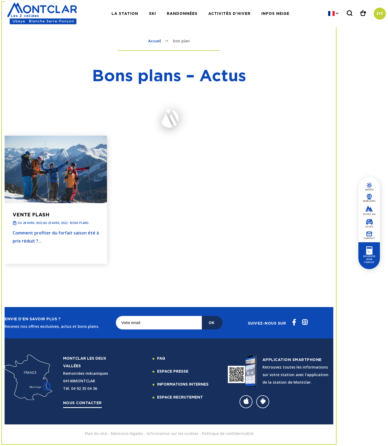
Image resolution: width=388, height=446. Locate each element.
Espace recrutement (180, 397)
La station (125, 13)
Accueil (154, 40)
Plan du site (96, 433)
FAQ (161, 358)
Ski (152, 13)
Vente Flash (31, 214)
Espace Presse (172, 371)
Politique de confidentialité (227, 433)
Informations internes (183, 384)
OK (211, 323)
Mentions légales (127, 433)
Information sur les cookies (172, 433)
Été (380, 13)
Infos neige (275, 13)
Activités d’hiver (229, 13)
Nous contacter (82, 403)
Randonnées (182, 13)
